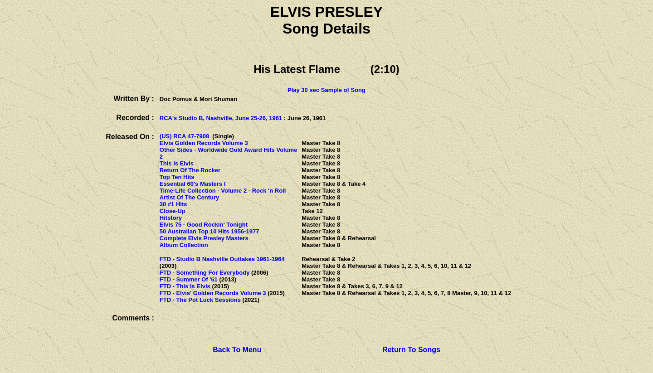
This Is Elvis (177, 163)
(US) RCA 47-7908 (184, 136)
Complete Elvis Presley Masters (204, 238)
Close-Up (172, 211)
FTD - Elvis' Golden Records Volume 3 (213, 293)
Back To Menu (237, 350)
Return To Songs (411, 350)
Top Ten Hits (177, 177)
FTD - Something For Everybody (205, 272)
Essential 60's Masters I (192, 183)
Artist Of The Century (189, 197)
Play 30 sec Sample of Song (326, 90)
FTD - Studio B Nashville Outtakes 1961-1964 (222, 259)
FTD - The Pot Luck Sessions (200, 299)
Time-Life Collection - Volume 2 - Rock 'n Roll (223, 190)
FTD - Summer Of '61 (189, 279)
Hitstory (171, 217)
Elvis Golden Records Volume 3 (204, 143)
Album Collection (184, 245)
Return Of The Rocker (190, 170)
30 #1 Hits (173, 204)
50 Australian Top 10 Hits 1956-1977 (209, 231)
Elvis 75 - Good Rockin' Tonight (204, 224)
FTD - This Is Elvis (185, 286)
